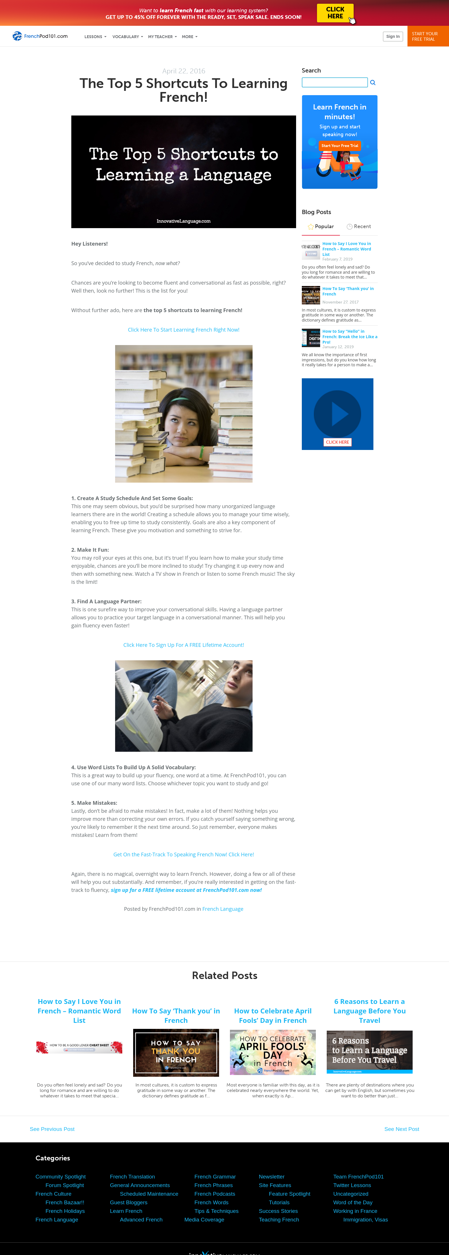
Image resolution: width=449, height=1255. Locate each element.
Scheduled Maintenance (149, 1194)
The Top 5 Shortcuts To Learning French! (184, 90)
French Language (222, 908)
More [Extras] (187, 36)
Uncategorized (351, 1194)
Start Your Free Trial (340, 145)
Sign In (393, 36)
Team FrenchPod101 (358, 1177)
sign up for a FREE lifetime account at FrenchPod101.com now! (186, 889)
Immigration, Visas (365, 1220)
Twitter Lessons (352, 1185)
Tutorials (279, 1202)
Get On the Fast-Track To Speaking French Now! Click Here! (183, 854)
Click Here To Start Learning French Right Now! (184, 329)
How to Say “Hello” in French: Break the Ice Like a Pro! (350, 336)
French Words (211, 1202)
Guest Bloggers (128, 1202)
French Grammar (215, 1177)
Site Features (275, 1185)
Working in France (355, 1211)
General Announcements (140, 1185)
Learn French (126, 1211)
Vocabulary (126, 36)
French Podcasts (214, 1194)
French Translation (132, 1177)
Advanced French (141, 1220)
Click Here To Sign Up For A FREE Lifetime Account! (183, 644)
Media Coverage (204, 1220)
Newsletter (272, 1177)
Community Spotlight (61, 1177)
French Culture (54, 1194)
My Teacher (160, 36)
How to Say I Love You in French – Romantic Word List (346, 249)
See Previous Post (52, 1129)
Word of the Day (353, 1202)
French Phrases (213, 1185)
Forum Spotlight (65, 1185)
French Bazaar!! (65, 1202)
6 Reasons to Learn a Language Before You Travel (369, 1010)
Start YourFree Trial (429, 36)
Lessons (93, 36)
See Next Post (402, 1129)
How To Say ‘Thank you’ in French (176, 1015)
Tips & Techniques (216, 1211)
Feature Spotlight (289, 1194)
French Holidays (65, 1211)
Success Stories (278, 1211)
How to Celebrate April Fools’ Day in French (273, 1015)
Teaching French (279, 1220)
